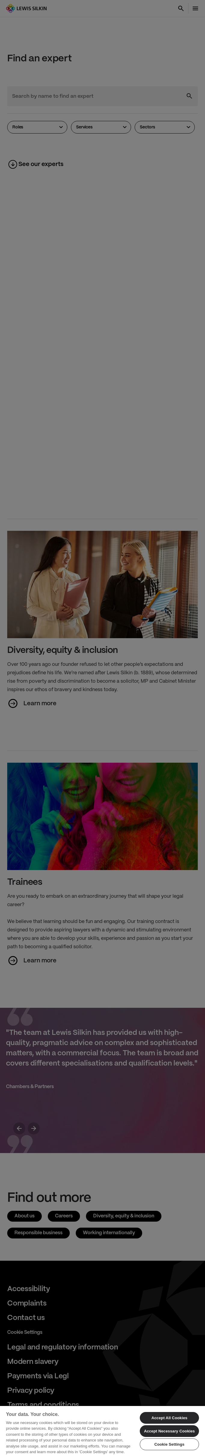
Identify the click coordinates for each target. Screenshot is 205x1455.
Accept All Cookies (169, 1418)
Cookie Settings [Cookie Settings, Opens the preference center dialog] (169, 1444)
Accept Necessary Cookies (169, 1431)
